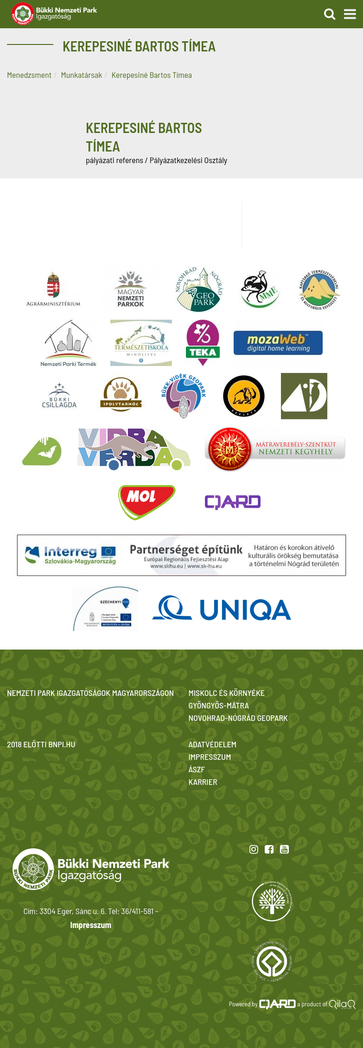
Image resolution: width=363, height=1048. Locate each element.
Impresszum (90, 925)
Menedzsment (29, 74)
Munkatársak (81, 74)
